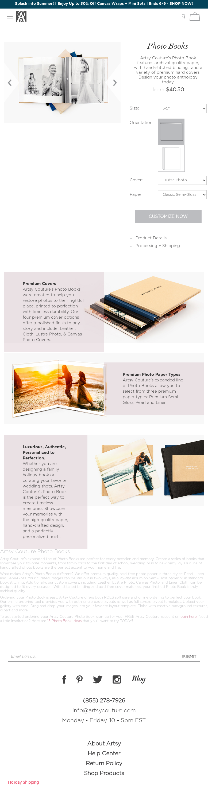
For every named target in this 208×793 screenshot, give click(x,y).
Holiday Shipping (23, 782)
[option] (62, 82)
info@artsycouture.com (104, 710)
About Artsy (104, 744)
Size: (134, 108)
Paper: (136, 195)
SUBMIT (189, 657)
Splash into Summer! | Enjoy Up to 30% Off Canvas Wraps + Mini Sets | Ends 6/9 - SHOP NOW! (104, 4)
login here (188, 617)
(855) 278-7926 (104, 701)
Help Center (104, 753)
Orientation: (141, 123)
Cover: (136, 180)
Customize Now (168, 216)
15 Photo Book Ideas (65, 621)
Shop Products (104, 773)
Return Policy (104, 763)
